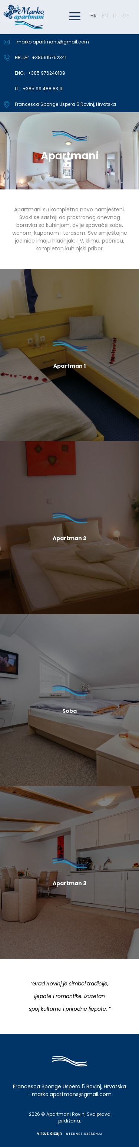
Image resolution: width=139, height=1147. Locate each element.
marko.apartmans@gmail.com (53, 42)
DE (126, 15)
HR (93, 15)
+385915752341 (49, 57)
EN (105, 15)
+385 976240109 (46, 73)
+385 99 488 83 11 (42, 88)
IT (115, 15)
